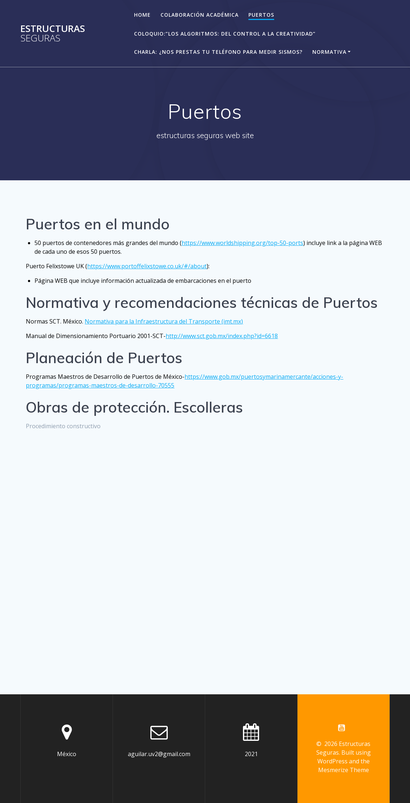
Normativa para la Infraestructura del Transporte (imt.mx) (164, 321)
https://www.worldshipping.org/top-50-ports (242, 243)
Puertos (261, 14)
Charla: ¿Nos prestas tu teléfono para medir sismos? (218, 51)
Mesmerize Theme (343, 770)
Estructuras (52, 33)
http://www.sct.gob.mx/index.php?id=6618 (222, 336)
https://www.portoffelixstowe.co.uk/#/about (147, 266)
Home (142, 14)
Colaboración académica (200, 14)
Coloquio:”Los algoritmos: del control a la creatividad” (225, 33)
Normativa (329, 51)
